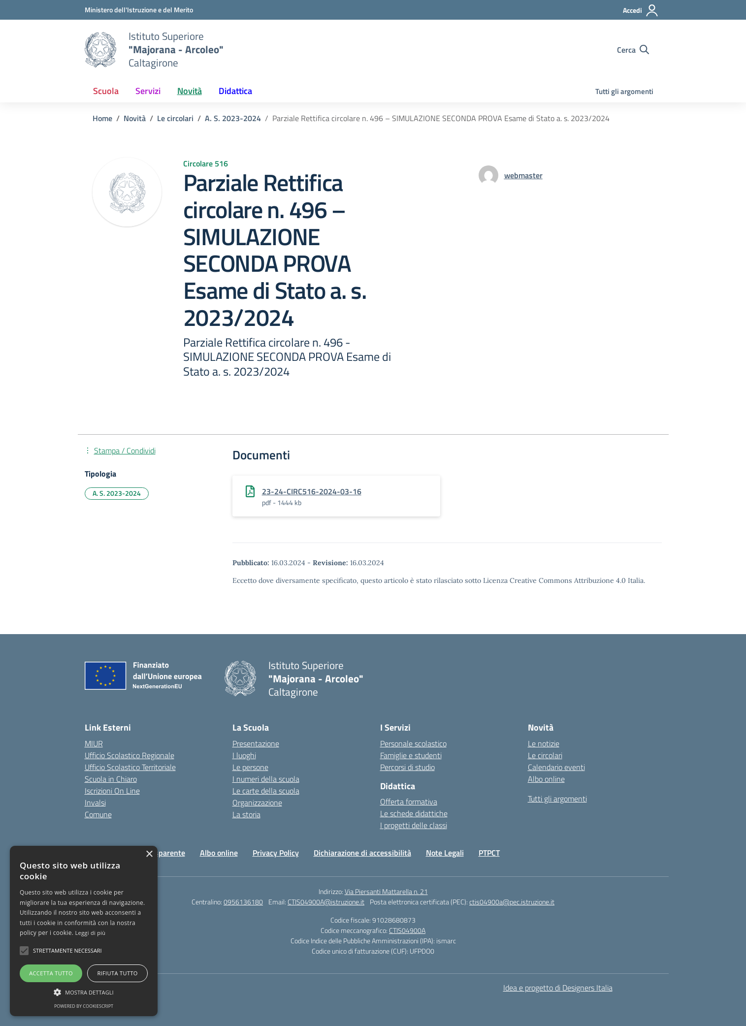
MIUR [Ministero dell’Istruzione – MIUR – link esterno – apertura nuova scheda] (94, 743)
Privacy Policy (276, 853)
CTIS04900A (407, 930)
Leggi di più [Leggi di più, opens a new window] (90, 932)
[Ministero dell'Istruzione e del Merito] (139, 9)
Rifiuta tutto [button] (117, 973)
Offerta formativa (408, 801)
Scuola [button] (106, 90)
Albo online (546, 779)
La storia (246, 814)
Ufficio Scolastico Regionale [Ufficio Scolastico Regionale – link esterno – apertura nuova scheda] (129, 755)
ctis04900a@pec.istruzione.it (511, 902)
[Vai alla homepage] (100, 49)
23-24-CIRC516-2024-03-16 (311, 491)
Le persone (250, 767)
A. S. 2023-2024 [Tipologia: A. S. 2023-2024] (117, 493)
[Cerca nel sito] (633, 49)
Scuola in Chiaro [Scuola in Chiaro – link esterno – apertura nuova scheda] (111, 779)
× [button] (149, 854)
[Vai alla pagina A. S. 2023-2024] (233, 118)
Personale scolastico (413, 743)
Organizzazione (257, 802)
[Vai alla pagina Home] (102, 118)
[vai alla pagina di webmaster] (523, 175)
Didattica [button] (235, 90)
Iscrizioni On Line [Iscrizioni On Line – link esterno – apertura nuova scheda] (112, 791)
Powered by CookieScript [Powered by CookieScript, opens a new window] (83, 1006)
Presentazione (255, 743)
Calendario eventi (556, 767)
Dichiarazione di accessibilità (362, 853)
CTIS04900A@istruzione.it (326, 902)
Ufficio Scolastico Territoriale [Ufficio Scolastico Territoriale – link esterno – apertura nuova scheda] (130, 767)
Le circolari (545, 755)
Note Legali (445, 853)
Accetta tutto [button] (51, 973)
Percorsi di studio (407, 767)
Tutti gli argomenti (624, 91)
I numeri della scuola (265, 779)
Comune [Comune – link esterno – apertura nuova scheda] (98, 814)
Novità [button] (189, 90)
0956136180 (243, 902)
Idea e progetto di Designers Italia (558, 988)
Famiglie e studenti (411, 755)
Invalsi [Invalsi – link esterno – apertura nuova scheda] (95, 802)
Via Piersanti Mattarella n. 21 (386, 891)
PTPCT (489, 853)
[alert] (84, 931)
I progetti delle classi (413, 825)
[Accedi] (641, 10)
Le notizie (543, 743)
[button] (24, 951)
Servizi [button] (148, 90)
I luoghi (244, 755)
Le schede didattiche (414, 813)
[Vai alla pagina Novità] (135, 118)
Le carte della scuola (265, 791)
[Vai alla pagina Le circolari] (175, 118)
